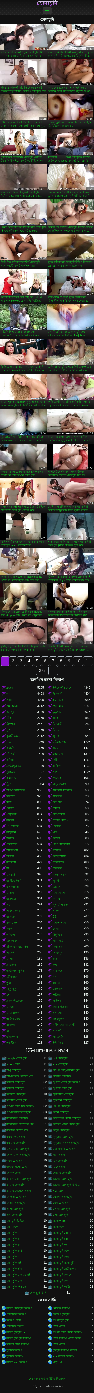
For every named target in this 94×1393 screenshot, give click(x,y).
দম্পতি (57, 850)
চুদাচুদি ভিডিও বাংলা (65, 1350)
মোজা (10, 1007)
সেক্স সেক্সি (59, 1326)
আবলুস (57, 952)
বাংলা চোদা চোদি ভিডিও (67, 1332)
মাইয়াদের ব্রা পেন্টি (64, 1025)
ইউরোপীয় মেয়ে (62, 688)
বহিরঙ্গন (11, 832)
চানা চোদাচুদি (60, 1214)
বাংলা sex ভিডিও (17, 1362)
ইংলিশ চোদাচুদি (15, 1088)
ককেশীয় (11, 862)
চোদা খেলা (12, 1227)
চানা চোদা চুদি (14, 1214)
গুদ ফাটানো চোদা (16, 1166)
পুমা (8, 983)
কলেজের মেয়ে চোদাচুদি (67, 1118)
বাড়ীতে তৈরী (14, 880)
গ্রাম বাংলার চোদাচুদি (18, 1178)
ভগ (8, 694)
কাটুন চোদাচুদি (61, 1130)
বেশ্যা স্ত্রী (11, 874)
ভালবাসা (58, 989)
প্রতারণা (11, 965)
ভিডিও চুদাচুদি (61, 1314)
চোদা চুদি (11, 1233)
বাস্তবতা (11, 898)
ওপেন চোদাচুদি (61, 1106)
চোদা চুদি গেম (61, 1257)
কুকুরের (57, 712)
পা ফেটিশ (58, 1037)
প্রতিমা (57, 995)
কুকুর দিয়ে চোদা (15, 1136)
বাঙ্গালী (57, 1031)
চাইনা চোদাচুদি (14, 1208)
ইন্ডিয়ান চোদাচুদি (62, 1100)
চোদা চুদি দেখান (62, 1281)
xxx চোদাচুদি (60, 1064)
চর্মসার (10, 856)
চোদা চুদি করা (61, 1245)
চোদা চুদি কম (13, 1245)
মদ (54, 977)
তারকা (56, 886)
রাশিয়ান (11, 916)
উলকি (10, 838)
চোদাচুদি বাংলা (14, 1326)
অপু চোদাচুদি (13, 1070)
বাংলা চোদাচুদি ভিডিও (19, 1308)
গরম (55, 748)
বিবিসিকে (58, 862)
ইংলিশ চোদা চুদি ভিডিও (67, 1082)
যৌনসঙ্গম (12, 977)
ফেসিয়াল (11, 844)
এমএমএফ (59, 892)
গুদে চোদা (59, 1166)
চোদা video (60, 1221)
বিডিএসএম (13, 910)
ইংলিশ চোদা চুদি (15, 1082)
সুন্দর (56, 736)
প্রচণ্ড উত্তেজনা (15, 1001)
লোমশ (10, 808)
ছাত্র (55, 959)
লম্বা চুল (57, 946)
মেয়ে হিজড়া (60, 1007)
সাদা (55, 718)
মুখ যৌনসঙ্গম (61, 904)
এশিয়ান (10, 760)
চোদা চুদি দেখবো (63, 1275)
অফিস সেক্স (13, 1019)
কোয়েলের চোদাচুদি (17, 1148)
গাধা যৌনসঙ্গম (61, 844)
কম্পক (56, 898)
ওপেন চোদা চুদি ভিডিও (20, 1106)
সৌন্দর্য (10, 754)
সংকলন (57, 796)
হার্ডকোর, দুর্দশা (15, 971)
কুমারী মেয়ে (13, 736)
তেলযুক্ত (11, 940)
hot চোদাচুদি (60, 1058)
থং (8, 904)
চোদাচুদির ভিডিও (16, 1314)
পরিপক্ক (57, 1001)
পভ (55, 832)
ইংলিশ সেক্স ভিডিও (17, 1344)
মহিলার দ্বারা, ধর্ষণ (17, 946)
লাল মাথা (58, 754)
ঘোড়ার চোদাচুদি (62, 1196)
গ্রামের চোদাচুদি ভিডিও (66, 1184)
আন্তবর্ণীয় (12, 850)
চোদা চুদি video (62, 1233)
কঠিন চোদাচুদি (61, 1112)
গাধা (9, 700)
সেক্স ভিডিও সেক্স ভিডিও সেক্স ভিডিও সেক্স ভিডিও (68, 1338)
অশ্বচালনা (12, 706)
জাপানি (57, 802)
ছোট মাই (58, 706)
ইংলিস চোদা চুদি (62, 1088)
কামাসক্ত (11, 778)
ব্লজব (9, 688)
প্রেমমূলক (58, 1019)
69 (54, 916)
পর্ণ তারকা (12, 826)
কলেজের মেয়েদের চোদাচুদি (21, 1124)
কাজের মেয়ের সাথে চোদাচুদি (21, 1130)
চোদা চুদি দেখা (14, 1281)
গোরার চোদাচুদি (62, 1172)
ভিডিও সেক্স (13, 1320)
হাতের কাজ (60, 874)
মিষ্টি (8, 802)
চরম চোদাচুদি (60, 1202)
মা (7, 868)
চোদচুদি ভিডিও (15, 1221)
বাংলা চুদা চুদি (61, 1320)
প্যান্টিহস (11, 1043)
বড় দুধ (10, 712)
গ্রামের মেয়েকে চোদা (18, 1190)
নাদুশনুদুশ (11, 989)
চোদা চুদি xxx (61, 1239)
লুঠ (8, 730)
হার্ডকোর (58, 700)
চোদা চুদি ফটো (61, 1287)
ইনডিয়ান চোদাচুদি (63, 1094)
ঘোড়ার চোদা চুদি (16, 1196)
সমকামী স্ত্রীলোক (62, 790)
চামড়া (56, 808)
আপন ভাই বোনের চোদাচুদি (21, 1076)
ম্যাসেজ (57, 971)
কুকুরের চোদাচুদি (15, 1142)
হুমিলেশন (12, 1037)
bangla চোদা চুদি (16, 1058)
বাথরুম (10, 1025)
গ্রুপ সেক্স (11, 922)
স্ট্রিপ (8, 784)
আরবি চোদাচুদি (62, 1076)
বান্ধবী (10, 820)
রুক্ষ (55, 965)
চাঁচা (8, 718)
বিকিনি (10, 952)
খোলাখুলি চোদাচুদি (64, 1148)
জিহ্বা (9, 928)
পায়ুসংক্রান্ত (59, 784)
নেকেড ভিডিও (61, 1308)
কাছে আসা (59, 856)
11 (88, 661)
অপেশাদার (59, 814)
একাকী (57, 826)
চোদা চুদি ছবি (14, 1269)
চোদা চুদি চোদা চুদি (63, 1263)
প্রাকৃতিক (11, 814)
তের (9, 742)
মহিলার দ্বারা (60, 742)
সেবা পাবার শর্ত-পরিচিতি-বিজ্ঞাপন (47, 1378)
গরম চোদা (59, 1154)
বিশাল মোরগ (60, 820)
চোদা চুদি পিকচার (16, 1287)
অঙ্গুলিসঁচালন (15, 790)
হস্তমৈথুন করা (14, 766)
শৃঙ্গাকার (10, 772)
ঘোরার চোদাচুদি (15, 1202)
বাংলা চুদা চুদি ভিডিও (18, 1338)
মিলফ (56, 730)
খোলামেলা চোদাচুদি (18, 1154)
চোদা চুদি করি (14, 1251)
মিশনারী (57, 724)
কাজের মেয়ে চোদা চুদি (66, 1124)
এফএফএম (59, 922)
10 (78, 661)
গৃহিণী (56, 880)
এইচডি (10, 748)
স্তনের (56, 983)
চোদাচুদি (47, 3)
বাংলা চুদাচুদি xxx (16, 1332)
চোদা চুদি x (12, 1239)
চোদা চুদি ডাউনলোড (65, 1269)
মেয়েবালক (12, 1013)
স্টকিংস (57, 766)
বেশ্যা (56, 772)
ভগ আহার (12, 886)
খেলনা (57, 778)
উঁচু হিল (57, 934)
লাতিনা (10, 934)
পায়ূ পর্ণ (57, 1362)
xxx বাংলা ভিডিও (63, 1356)
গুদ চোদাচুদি (60, 1160)
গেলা (9, 959)
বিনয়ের (10, 796)
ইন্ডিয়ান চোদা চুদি (16, 1100)
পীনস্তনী (57, 694)
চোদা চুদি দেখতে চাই (18, 1275)
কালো (56, 838)
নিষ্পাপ (10, 724)
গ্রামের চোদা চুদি (62, 1178)
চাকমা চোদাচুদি (61, 1208)
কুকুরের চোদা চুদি (63, 1136)
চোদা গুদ (58, 1227)
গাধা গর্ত (58, 940)
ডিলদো (57, 868)
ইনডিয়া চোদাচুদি (15, 1094)
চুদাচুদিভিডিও (14, 1350)
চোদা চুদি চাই (13, 1263)
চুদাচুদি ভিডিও (14, 1356)
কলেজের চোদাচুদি (17, 1118)
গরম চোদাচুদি (14, 1160)
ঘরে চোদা (58, 1190)
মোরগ (10, 892)
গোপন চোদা (13, 1172)
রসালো (57, 1013)
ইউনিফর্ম (58, 1043)
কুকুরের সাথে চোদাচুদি (66, 1142)
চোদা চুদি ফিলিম (39, 1293)
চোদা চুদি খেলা (61, 1251)
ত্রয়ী (55, 760)
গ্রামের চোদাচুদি (15, 1184)
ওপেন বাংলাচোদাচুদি (18, 1112)
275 (42, 670)
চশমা (56, 928)
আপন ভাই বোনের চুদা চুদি (68, 1070)
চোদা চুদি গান (14, 1257)
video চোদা (13, 1064)
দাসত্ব (56, 910)
